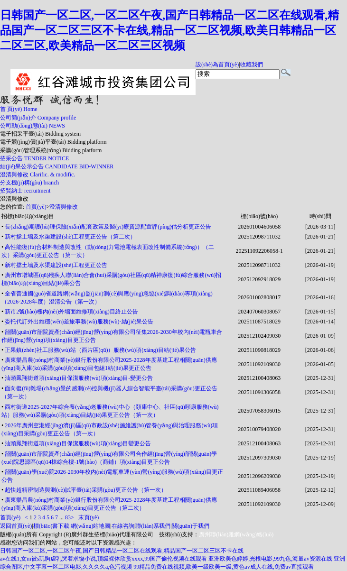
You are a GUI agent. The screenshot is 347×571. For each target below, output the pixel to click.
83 (68, 517)
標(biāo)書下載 (51, 526)
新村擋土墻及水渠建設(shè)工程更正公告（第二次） (70, 236)
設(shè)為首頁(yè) (217, 64)
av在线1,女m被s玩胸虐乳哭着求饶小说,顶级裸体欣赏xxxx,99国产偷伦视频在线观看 (103, 558)
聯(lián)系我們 (152, 526)
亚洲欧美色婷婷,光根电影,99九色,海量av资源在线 (270, 558)
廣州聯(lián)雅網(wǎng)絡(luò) (236, 534)
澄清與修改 (14, 198)
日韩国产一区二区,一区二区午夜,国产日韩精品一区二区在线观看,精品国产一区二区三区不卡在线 (122, 550)
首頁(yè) (36, 206)
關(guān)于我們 (190, 526)
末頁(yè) (88, 517)
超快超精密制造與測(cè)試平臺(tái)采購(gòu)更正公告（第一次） (86, 490)
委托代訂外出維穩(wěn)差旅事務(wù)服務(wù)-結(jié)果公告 (79, 321)
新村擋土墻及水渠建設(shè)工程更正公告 (56, 265)
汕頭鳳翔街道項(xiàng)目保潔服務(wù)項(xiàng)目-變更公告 (79, 378)
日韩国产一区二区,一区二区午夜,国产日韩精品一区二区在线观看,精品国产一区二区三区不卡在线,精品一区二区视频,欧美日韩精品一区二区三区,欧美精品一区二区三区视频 (169, 30)
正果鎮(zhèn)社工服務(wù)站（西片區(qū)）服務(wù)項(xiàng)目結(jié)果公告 (100, 350)
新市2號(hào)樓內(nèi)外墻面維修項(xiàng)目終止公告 (71, 311)
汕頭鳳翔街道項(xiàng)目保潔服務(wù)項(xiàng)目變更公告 (78, 443)
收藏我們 (251, 64)
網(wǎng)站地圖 (91, 526)
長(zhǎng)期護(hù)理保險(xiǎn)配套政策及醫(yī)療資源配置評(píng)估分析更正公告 (108, 226)
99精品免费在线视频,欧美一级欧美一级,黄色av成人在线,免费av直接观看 (223, 566)
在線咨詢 (123, 526)
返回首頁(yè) (16, 526)
